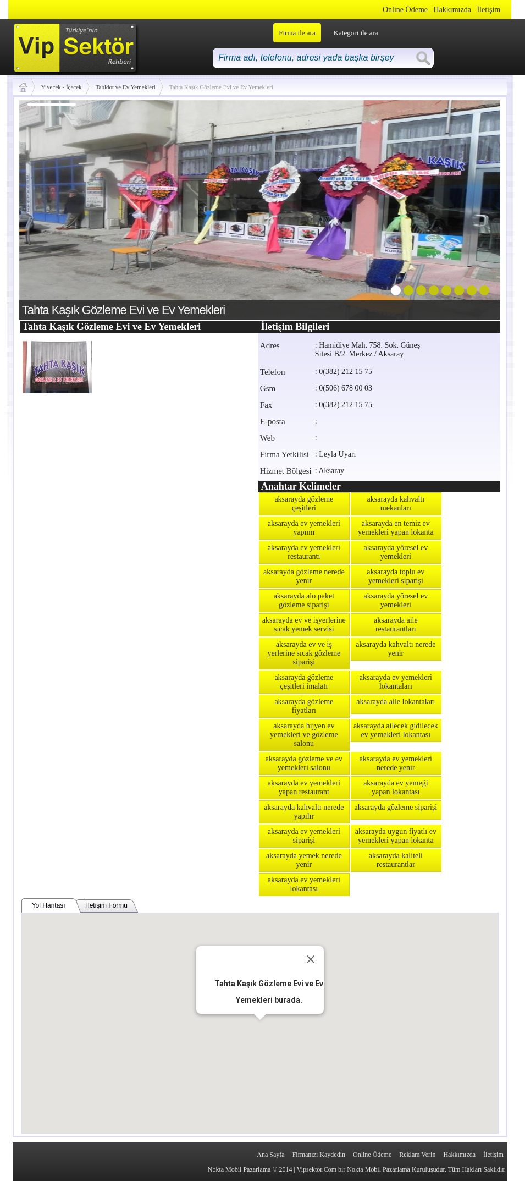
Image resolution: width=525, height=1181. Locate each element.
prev (50, 207)
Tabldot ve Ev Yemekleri (126, 87)
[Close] (310, 959)
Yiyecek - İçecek (61, 87)
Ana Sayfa (270, 1154)
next (469, 207)
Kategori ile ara (356, 33)
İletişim (488, 10)
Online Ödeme (405, 10)
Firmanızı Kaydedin (318, 1154)
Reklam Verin (417, 1154)
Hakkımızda (452, 10)
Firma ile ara (297, 33)
